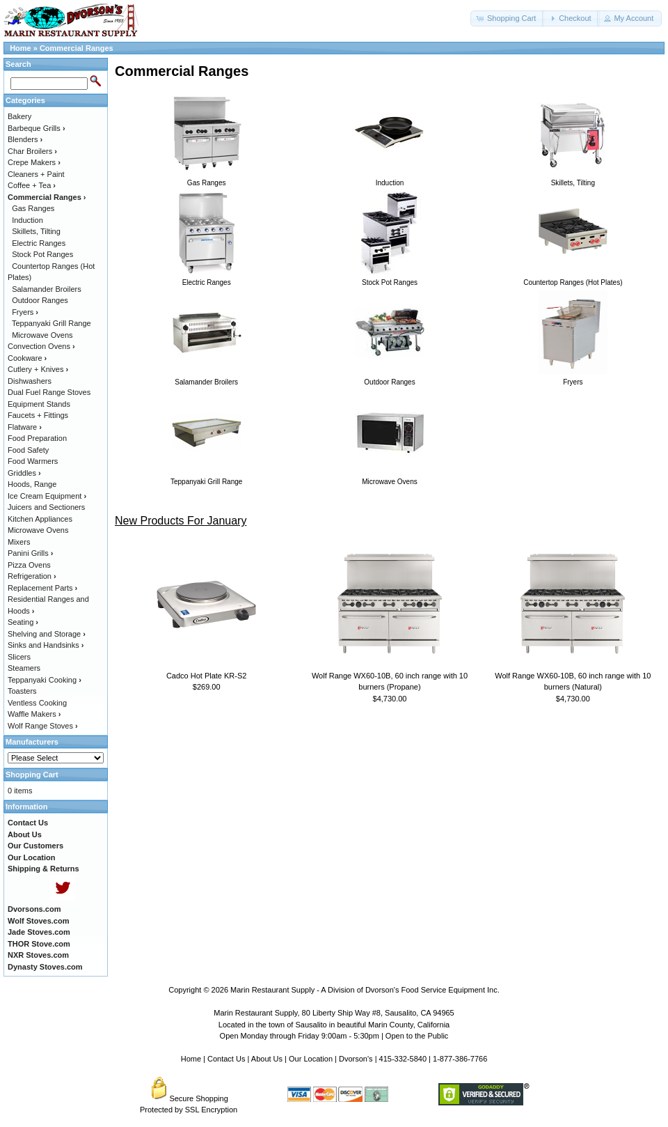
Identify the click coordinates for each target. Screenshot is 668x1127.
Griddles (24, 473)
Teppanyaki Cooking (44, 680)
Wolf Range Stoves (43, 726)
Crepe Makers (34, 162)
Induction (27, 220)
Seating (23, 622)
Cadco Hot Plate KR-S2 (206, 675)
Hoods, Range (32, 484)
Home (20, 48)
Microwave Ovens (42, 335)
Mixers (19, 542)
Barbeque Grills (36, 128)
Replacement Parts (42, 588)
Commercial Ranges (76, 48)
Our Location (311, 1059)
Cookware (27, 358)
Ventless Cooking (37, 703)
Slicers (19, 657)
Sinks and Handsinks (46, 645)
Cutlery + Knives (38, 369)
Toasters (22, 691)
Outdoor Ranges (40, 300)
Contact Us (226, 1059)
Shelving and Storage (47, 634)
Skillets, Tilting (36, 231)
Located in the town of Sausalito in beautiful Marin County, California (334, 1024)
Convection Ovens (41, 346)
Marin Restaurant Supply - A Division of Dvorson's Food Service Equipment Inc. (365, 990)
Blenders (25, 139)
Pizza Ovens (29, 565)
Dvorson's (356, 1059)
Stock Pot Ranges (42, 254)
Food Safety (28, 450)
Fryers (25, 312)
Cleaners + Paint (36, 174)
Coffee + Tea (32, 185)
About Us (267, 1059)
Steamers (24, 668)
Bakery (19, 116)
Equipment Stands (39, 404)
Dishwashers (29, 381)
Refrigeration (32, 576)
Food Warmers (33, 461)
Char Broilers (32, 151)
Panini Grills (30, 553)
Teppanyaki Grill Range (51, 323)
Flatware (25, 427)
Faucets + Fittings (38, 415)
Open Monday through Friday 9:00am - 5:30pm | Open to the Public (334, 1036)
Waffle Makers (34, 714)
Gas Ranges (33, 208)
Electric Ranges (38, 243)
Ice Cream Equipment (47, 496)
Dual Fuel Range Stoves (49, 392)
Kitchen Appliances (40, 519)
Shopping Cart (32, 774)
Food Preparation (37, 438)
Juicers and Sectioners (46, 507)
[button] (507, 18)
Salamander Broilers (46, 289)
